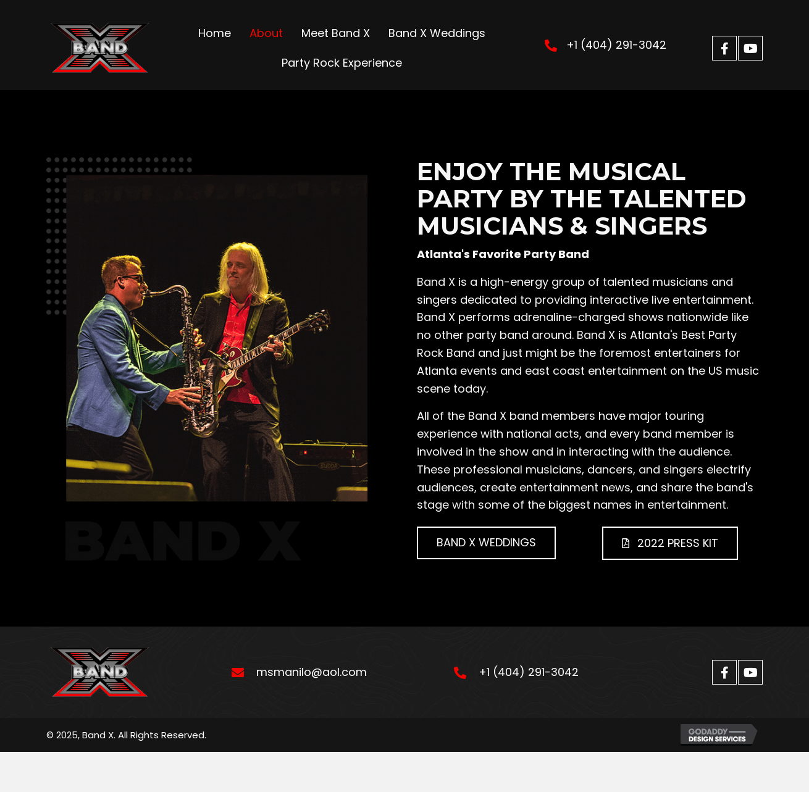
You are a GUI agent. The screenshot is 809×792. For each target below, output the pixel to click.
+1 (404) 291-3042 (616, 44)
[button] (724, 48)
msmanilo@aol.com (311, 672)
